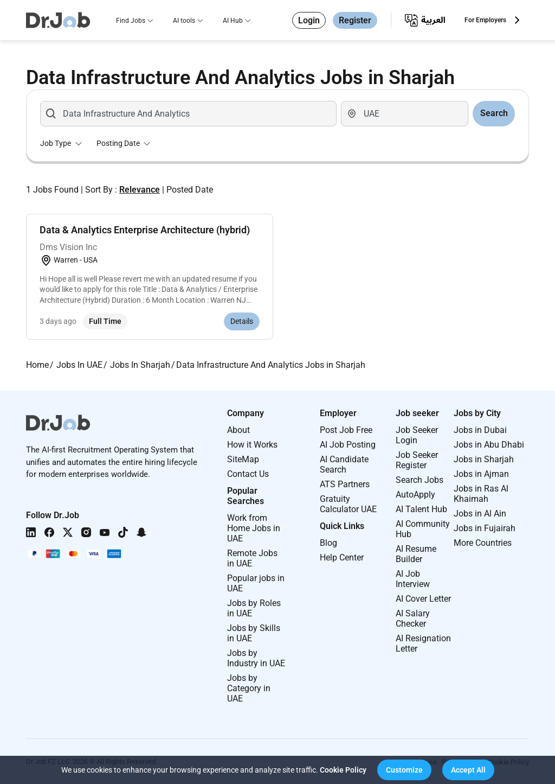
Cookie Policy (343, 770)
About (238, 430)
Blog (328, 543)
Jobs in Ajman (481, 474)
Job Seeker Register (417, 460)
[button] (404, 770)
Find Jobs (130, 20)
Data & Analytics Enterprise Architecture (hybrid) (145, 229)
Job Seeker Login (417, 435)
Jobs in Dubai (480, 430)
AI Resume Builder (416, 554)
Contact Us (248, 474)
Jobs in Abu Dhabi (489, 444)
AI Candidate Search (344, 464)
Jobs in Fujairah (484, 528)
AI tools (184, 20)
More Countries (483, 543)
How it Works (252, 444)
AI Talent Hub (421, 509)
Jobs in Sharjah (484, 459)
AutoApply (415, 494)
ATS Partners (345, 484)
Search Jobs (419, 480)
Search (494, 113)
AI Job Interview (413, 579)
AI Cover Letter (423, 599)
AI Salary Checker (413, 618)
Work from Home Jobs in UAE (253, 528)
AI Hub (233, 20)
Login (309, 20)
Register (355, 20)
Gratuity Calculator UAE (348, 504)
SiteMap (243, 459)
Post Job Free (346, 430)
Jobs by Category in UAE (248, 688)
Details (241, 321)
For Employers (485, 20)
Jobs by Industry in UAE (256, 658)
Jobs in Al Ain (480, 513)
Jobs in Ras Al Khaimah (481, 493)
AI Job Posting (348, 444)
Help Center (342, 557)
